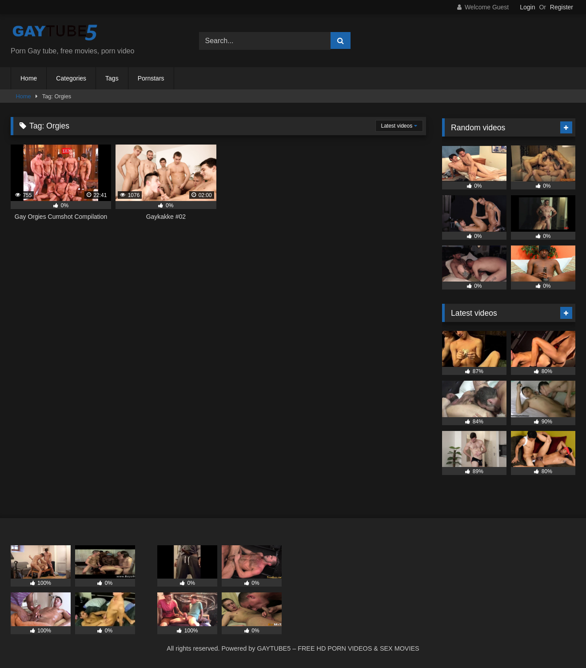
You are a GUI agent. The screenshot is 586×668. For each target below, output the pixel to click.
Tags (112, 78)
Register (561, 7)
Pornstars (151, 78)
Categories (71, 78)
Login (527, 7)
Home (28, 78)
